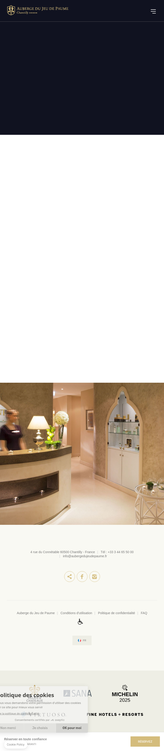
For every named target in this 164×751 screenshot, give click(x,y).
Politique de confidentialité (116, 613)
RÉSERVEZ (145, 741)
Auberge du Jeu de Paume (36, 613)
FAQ (144, 613)
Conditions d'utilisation (76, 613)
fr (84, 640)
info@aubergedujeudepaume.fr (85, 556)
